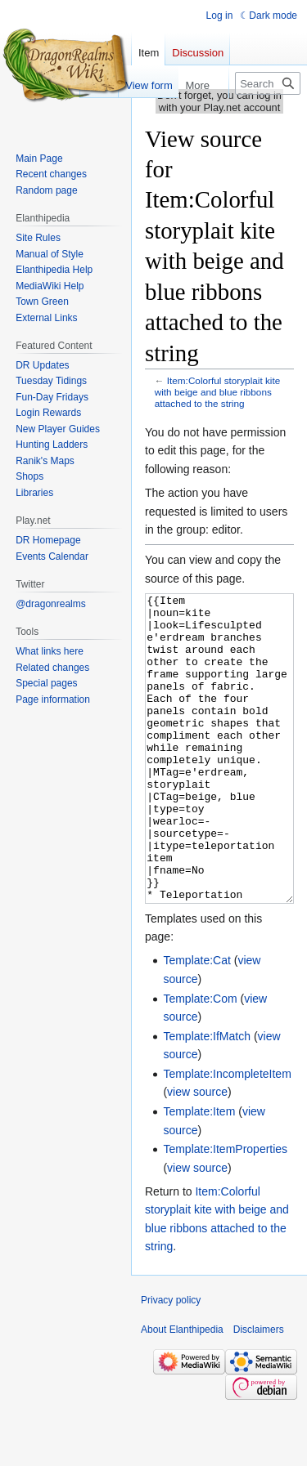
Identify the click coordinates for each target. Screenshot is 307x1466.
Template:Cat (196, 1021)
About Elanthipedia (182, 1391)
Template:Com (200, 1059)
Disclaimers (258, 1391)
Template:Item (199, 1172)
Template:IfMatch (207, 1097)
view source (197, 1153)
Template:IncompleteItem (227, 1135)
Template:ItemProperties (225, 1210)
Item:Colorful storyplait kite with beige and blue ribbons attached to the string (217, 392)
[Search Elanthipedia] (267, 83)
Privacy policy (171, 1361)
